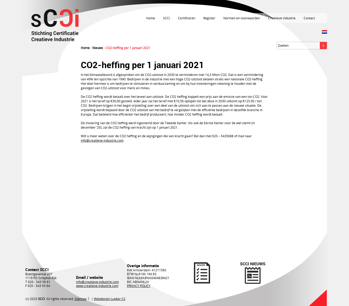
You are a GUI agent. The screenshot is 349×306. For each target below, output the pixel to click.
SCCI (166, 18)
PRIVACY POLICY (138, 286)
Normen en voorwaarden (241, 18)
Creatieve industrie (282, 18)
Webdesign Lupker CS (109, 298)
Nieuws (97, 48)
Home (150, 18)
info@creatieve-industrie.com (102, 140)
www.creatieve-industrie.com (97, 286)
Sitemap (81, 298)
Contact (309, 18)
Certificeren (186, 18)
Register (209, 18)
